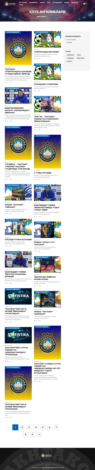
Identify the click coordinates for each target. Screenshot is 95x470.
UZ (85, 3)
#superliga (70, 55)
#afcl (79, 55)
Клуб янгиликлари (71, 39)
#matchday (80, 58)
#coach (69, 61)
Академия (69, 42)
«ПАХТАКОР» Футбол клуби (38, 467)
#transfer (70, 58)
